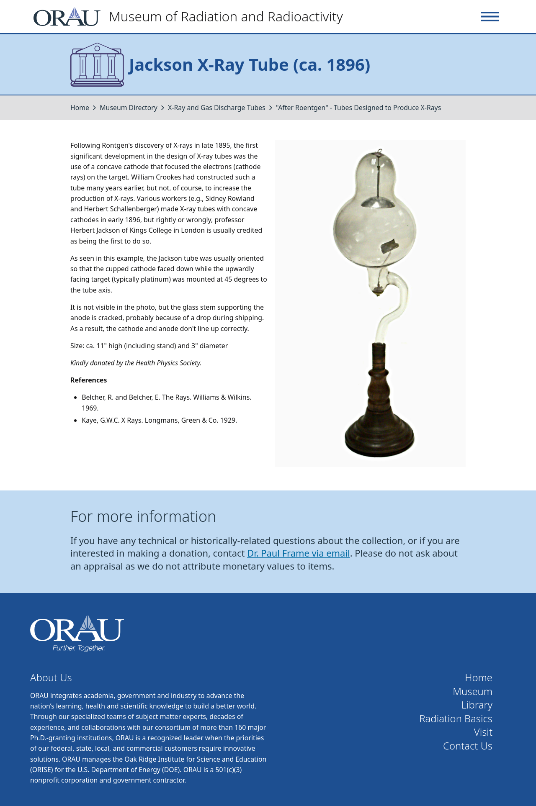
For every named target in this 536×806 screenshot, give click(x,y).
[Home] (192, 16)
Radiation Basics (455, 719)
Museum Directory (128, 107)
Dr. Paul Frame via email (298, 553)
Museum (472, 691)
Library (476, 705)
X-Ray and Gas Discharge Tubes (216, 107)
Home (79, 107)
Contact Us (467, 746)
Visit (483, 732)
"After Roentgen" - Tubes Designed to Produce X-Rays (358, 107)
